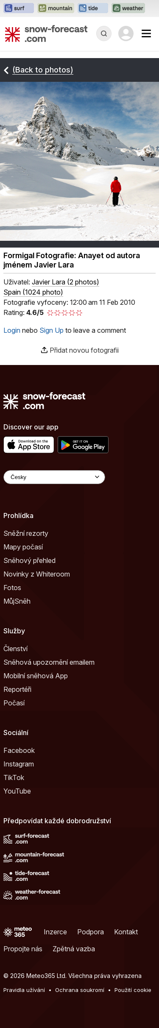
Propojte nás (22, 948)
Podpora (90, 932)
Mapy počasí (23, 547)
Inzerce (55, 932)
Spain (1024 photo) (33, 292)
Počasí (14, 703)
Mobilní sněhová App (35, 675)
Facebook (19, 750)
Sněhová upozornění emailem (49, 662)
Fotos (12, 587)
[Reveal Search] (104, 33)
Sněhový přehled (29, 560)
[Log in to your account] (126, 33)
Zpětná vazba (74, 948)
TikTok (13, 777)
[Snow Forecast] (46, 33)
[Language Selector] (54, 477)
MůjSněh (17, 601)
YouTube (17, 791)
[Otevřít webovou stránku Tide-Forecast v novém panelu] (93, 8)
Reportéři (17, 689)
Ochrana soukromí (79, 989)
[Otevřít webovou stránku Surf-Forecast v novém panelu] (18, 8)
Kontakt (126, 932)
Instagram (18, 764)
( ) (65, 282)
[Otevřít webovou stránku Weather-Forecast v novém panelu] (128, 8)
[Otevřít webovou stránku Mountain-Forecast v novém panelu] (55, 8)
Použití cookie (132, 989)
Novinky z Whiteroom (36, 574)
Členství (15, 648)
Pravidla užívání (24, 989)
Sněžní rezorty (25, 533)
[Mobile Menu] (146, 33)
